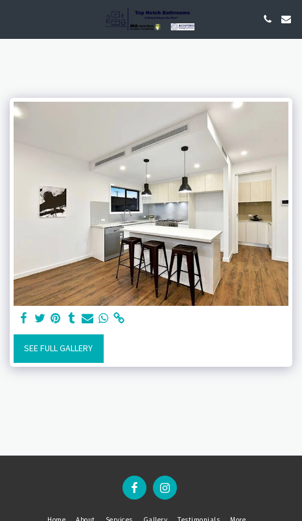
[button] (14, 18)
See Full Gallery (58, 348)
